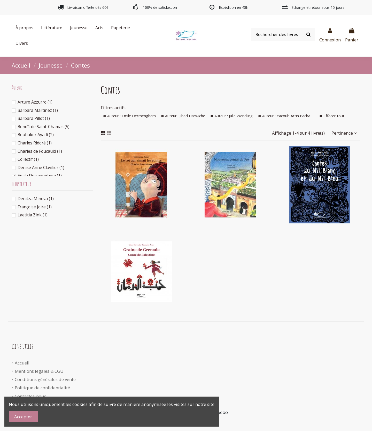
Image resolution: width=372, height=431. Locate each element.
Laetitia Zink (33, 215)
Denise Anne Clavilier (41, 167)
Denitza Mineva (36, 198)
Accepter (23, 417)
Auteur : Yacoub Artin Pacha (284, 115)
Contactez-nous (30, 396)
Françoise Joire (35, 207)
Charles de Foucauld (40, 151)
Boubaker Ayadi (36, 134)
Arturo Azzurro (35, 102)
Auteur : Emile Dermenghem (129, 115)
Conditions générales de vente (45, 379)
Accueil (22, 363)
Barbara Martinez (38, 110)
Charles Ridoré (35, 143)
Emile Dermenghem (40, 175)
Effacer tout (331, 115)
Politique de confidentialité (42, 388)
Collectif (28, 159)
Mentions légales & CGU (39, 371)
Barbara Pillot (34, 118)
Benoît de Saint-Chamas (43, 126)
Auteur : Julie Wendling (231, 115)
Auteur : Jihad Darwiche (183, 115)
